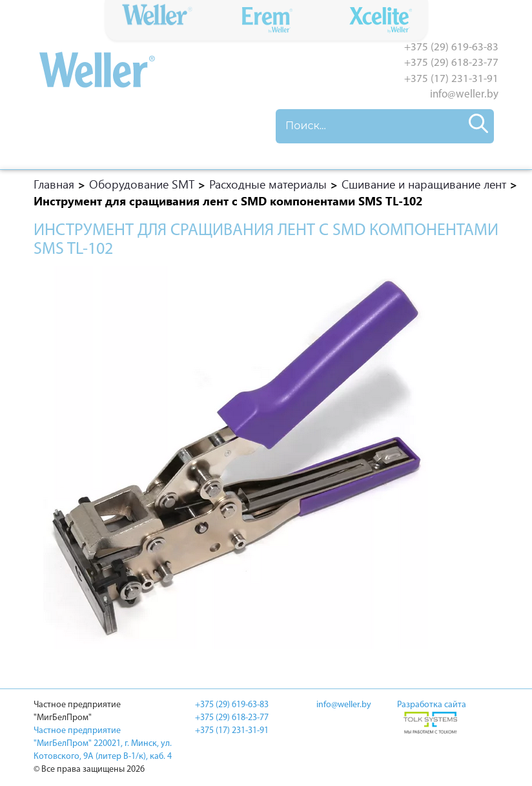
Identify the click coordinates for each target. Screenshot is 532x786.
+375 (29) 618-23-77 (451, 62)
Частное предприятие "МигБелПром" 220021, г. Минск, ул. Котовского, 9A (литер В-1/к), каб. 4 (103, 743)
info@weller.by (464, 94)
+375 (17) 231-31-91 (451, 79)
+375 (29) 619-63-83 (451, 47)
